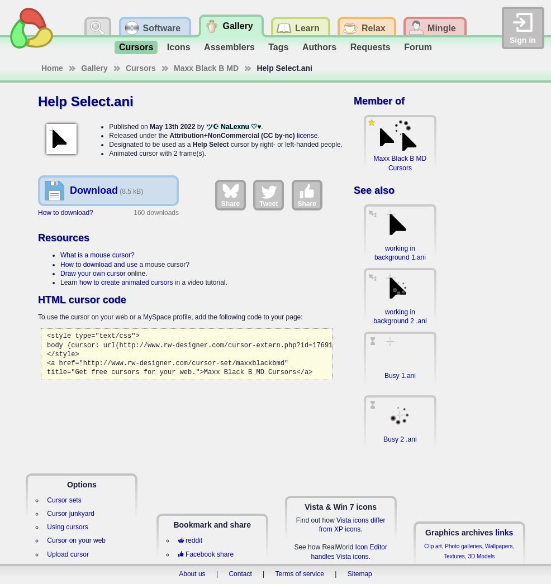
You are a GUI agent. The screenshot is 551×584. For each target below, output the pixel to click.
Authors (319, 47)
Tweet (268, 195)
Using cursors (67, 527)
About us (192, 574)
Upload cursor (68, 554)
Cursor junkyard (70, 514)
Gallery (94, 68)
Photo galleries (463, 546)
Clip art (433, 546)
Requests (370, 47)
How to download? (65, 213)
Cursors (136, 47)
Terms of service (300, 574)
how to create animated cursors (126, 282)
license (307, 136)
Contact (240, 574)
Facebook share (206, 554)
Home (52, 68)
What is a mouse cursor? (97, 255)
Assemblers (229, 47)
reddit (190, 540)
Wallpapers (499, 546)
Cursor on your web (76, 540)
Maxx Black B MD (206, 68)
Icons (179, 47)
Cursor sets (64, 500)
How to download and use (98, 265)
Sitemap (360, 574)
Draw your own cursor (93, 273)
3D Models (481, 556)
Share (230, 195)
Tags (278, 47)
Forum (418, 47)
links (504, 532)
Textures (454, 556)
